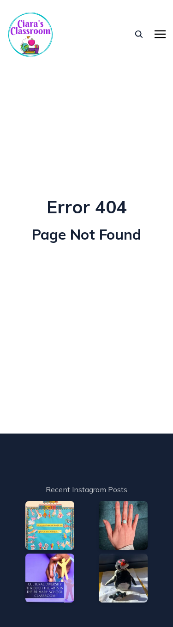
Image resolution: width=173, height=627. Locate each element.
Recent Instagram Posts (86, 489)
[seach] (139, 34)
